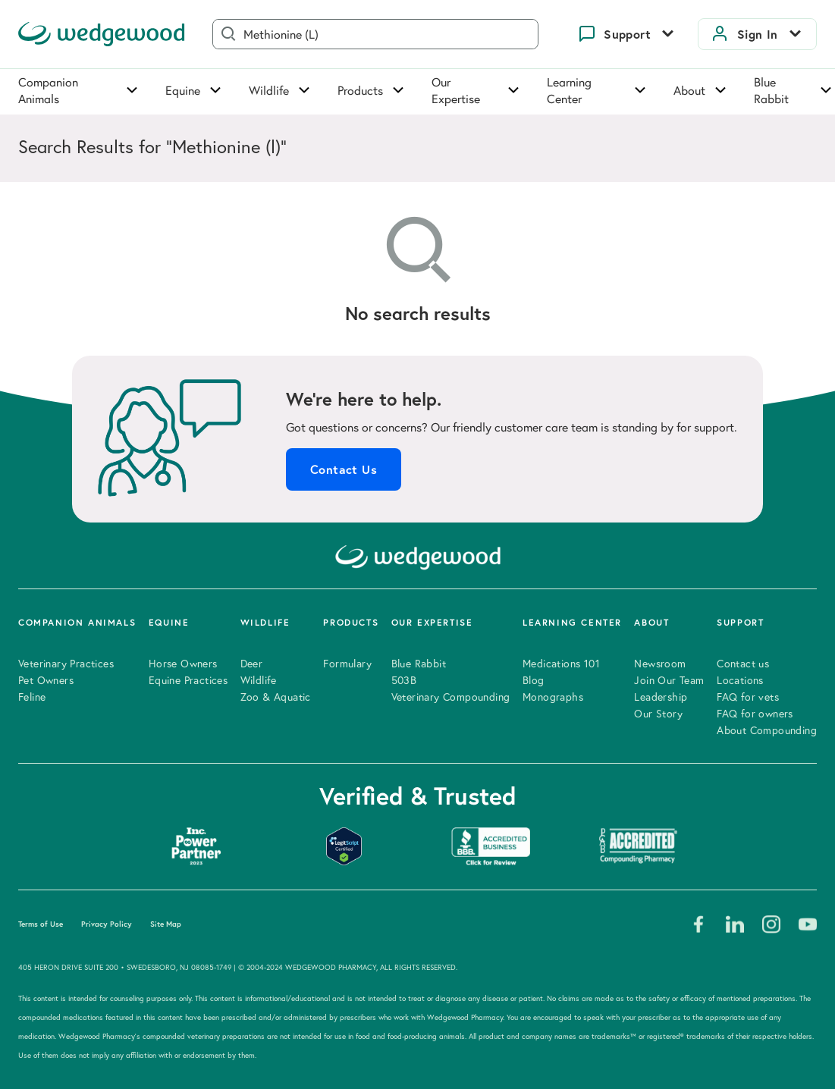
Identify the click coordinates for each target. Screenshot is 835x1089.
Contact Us (343, 469)
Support (627, 34)
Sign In (757, 34)
